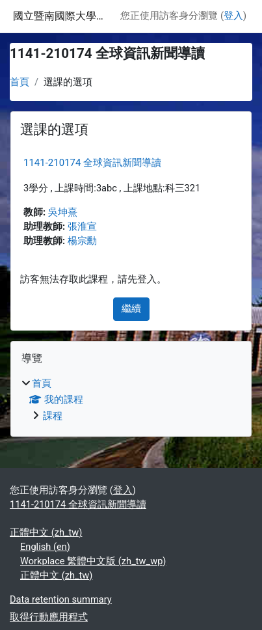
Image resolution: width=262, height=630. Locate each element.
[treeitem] (131, 400)
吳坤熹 (62, 212)
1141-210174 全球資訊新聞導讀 (92, 163)
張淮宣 (82, 226)
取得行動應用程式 (49, 617)
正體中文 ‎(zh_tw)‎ (46, 532)
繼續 (131, 308)
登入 (233, 15)
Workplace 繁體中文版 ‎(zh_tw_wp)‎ (93, 561)
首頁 (19, 82)
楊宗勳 (82, 241)
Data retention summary (61, 599)
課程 (52, 416)
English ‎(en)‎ (45, 547)
